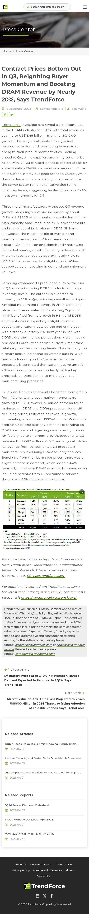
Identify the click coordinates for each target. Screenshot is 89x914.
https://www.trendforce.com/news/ (49, 597)
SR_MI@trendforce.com (46, 575)
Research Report (41, 864)
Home (7, 51)
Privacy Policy (21, 870)
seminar (55, 609)
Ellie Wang (79, 108)
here (42, 570)
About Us (21, 864)
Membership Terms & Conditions (54, 870)
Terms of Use (63, 864)
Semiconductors (51, 108)
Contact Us (43, 876)
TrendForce (11, 124)
